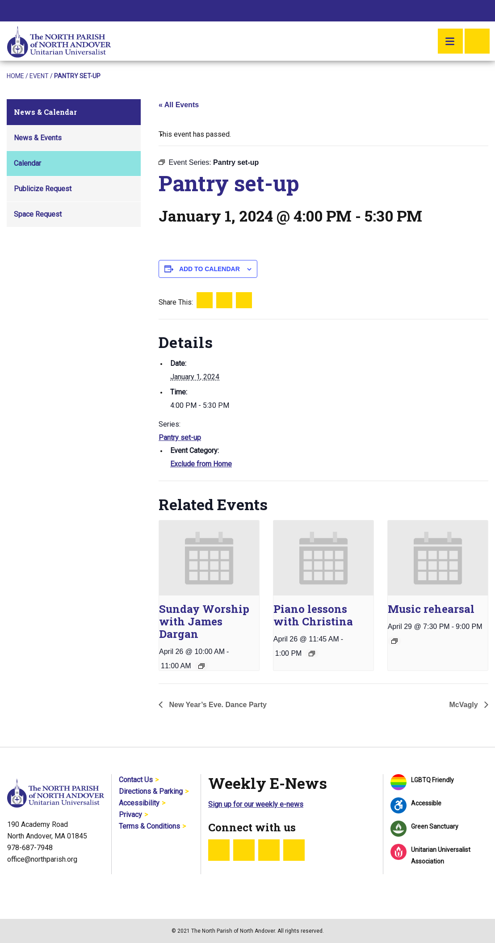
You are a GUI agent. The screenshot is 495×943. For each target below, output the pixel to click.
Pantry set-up (180, 437)
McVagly (464, 704)
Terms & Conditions (149, 826)
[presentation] (209, 557)
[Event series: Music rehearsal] (394, 641)
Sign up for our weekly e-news (255, 804)
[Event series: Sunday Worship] (201, 666)
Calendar (27, 163)
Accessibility (139, 803)
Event (39, 76)
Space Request (38, 214)
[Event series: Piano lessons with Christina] (312, 653)
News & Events (38, 138)
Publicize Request (42, 188)
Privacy (130, 814)
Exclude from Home (201, 464)
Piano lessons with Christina (313, 615)
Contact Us (136, 779)
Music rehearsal (431, 609)
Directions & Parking (151, 791)
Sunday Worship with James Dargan (204, 621)
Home (15, 76)
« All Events (179, 105)
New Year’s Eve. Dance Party (217, 704)
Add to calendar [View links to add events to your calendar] (209, 268)
